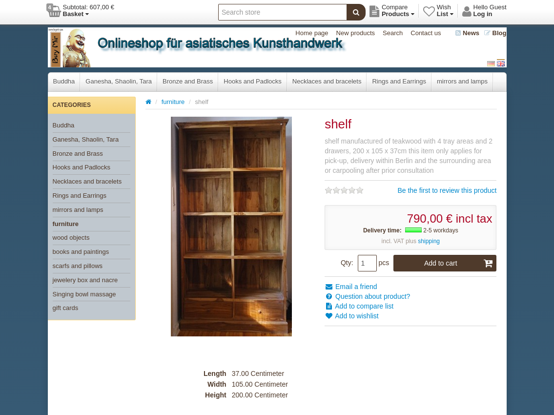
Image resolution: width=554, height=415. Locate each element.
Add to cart (458, 263)
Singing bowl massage (84, 294)
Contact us (425, 33)
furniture (66, 224)
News (467, 33)
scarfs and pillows (78, 266)
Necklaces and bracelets (327, 81)
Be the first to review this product (446, 190)
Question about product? (367, 296)
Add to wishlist (352, 316)
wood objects (71, 237)
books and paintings (81, 251)
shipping (429, 241)
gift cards (66, 307)
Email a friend (351, 286)
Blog (495, 33)
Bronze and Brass (188, 81)
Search (393, 33)
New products (355, 33)
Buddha (64, 81)
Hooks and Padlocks (253, 81)
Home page (311, 33)
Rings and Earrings (399, 81)
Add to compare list (359, 306)
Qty (346, 263)
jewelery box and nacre (85, 280)
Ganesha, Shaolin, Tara (118, 81)
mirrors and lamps (462, 81)
